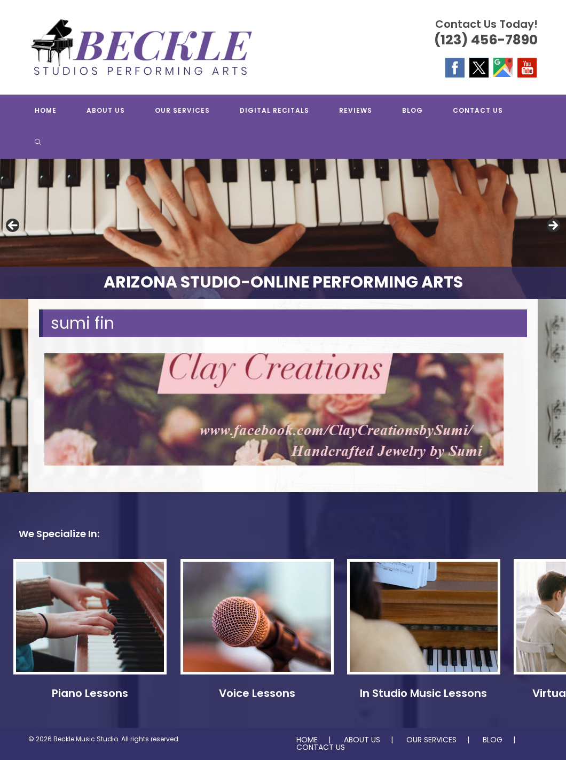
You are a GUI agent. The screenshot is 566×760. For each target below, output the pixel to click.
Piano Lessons (90, 693)
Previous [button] (13, 226)
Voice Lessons (257, 693)
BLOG (492, 739)
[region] (283, 229)
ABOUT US (362, 739)
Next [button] (553, 226)
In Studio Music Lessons (423, 693)
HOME (307, 739)
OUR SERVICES (431, 739)
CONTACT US (320, 747)
